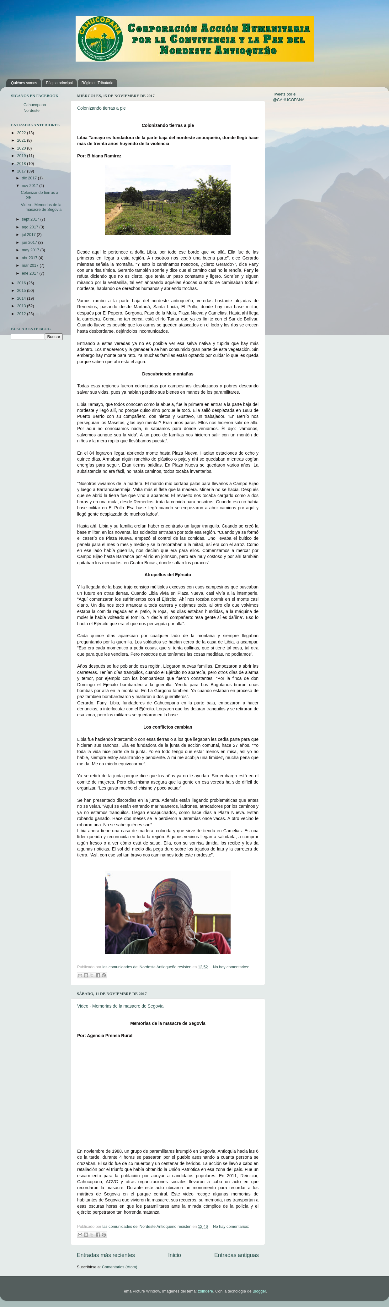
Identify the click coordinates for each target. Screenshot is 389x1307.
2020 (22, 148)
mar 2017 (31, 265)
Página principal (59, 83)
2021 (22, 140)
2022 (22, 133)
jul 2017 (29, 234)
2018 (22, 163)
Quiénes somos (24, 83)
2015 (22, 290)
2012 (22, 314)
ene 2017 (31, 273)
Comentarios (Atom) (119, 1267)
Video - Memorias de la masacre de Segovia (120, 1006)
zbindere (205, 1291)
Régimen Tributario (97, 83)
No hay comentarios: (231, 967)
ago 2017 (31, 227)
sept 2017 (31, 219)
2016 (22, 283)
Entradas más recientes (106, 1255)
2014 (22, 298)
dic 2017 (30, 178)
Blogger (259, 1291)
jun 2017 (30, 242)
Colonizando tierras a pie (101, 108)
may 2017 (31, 250)
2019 (22, 156)
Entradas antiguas (236, 1255)
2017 (22, 171)
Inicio (174, 1255)
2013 (22, 306)
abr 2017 (30, 258)
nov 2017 (30, 185)
